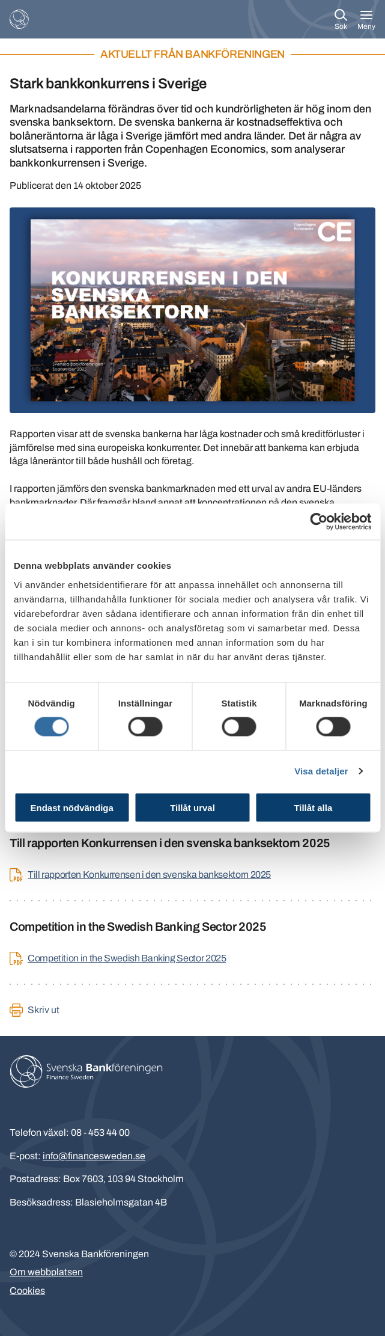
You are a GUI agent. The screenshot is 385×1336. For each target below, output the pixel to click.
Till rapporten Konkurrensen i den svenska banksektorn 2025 (149, 874)
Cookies (27, 1290)
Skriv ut (43, 1010)
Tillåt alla (313, 807)
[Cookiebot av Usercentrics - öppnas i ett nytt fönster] (318, 522)
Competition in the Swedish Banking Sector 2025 (127, 958)
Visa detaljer (321, 771)
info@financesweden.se (94, 1156)
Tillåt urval (192, 807)
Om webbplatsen (46, 1272)
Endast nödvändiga (72, 807)
